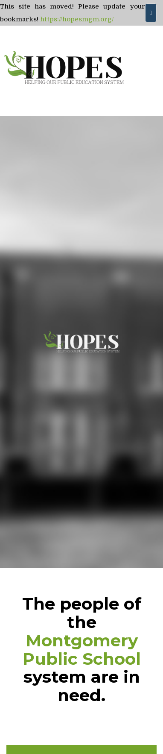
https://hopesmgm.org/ (77, 19)
